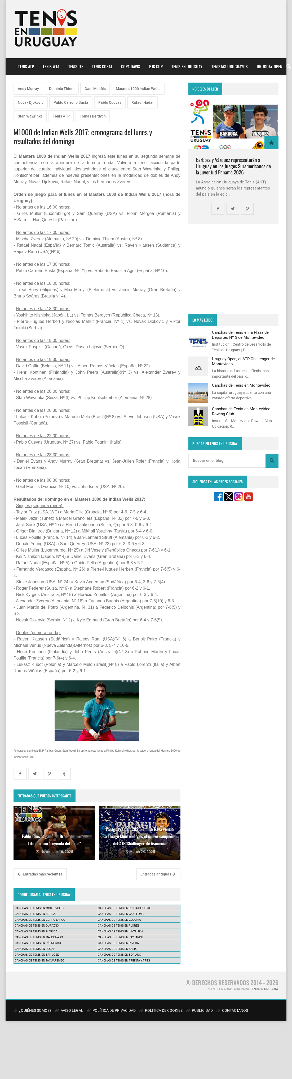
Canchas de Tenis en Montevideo (241, 385)
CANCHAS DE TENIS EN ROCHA (35, 948)
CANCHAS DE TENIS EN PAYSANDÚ (120, 937)
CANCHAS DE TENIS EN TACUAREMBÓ (39, 960)
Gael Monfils (95, 89)
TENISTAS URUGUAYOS (229, 66)
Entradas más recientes (40, 874)
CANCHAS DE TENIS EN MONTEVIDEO (39, 908)
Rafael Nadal (142, 102)
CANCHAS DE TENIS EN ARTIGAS (36, 914)
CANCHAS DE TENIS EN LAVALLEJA (120, 931)
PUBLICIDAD (199, 1010)
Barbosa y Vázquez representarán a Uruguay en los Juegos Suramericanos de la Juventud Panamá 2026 (233, 166)
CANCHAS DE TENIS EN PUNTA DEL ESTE (124, 908)
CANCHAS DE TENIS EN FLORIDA (36, 931)
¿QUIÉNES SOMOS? (32, 1010)
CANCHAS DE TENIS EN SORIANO (119, 954)
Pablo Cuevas (109, 102)
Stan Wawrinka (30, 116)
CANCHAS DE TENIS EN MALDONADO (39, 937)
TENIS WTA (51, 66)
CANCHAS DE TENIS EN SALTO (117, 948)
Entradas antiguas (157, 874)
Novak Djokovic (30, 102)
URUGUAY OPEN (269, 66)
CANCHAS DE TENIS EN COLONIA (119, 919)
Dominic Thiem (61, 89)
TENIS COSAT (102, 66)
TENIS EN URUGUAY (186, 66)
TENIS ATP (26, 66)
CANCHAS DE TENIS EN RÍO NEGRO (38, 943)
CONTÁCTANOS (232, 1010)
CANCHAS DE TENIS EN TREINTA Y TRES (124, 960)
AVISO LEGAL (69, 1010)
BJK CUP (156, 66)
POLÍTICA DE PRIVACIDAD (111, 1010)
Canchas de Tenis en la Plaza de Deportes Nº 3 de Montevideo (240, 335)
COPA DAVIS (130, 66)
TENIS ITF (75, 66)
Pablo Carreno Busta (71, 102)
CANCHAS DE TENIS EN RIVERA (118, 943)
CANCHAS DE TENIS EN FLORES (118, 925)
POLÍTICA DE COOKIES (161, 1010)
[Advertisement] (233, 269)
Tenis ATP (61, 116)
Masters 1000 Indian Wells (138, 89)
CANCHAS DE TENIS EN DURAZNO (37, 925)
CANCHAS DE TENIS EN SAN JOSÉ (37, 954)
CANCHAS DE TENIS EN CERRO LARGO (40, 919)
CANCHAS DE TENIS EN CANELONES (121, 914)
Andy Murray (28, 89)
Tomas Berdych (93, 116)
